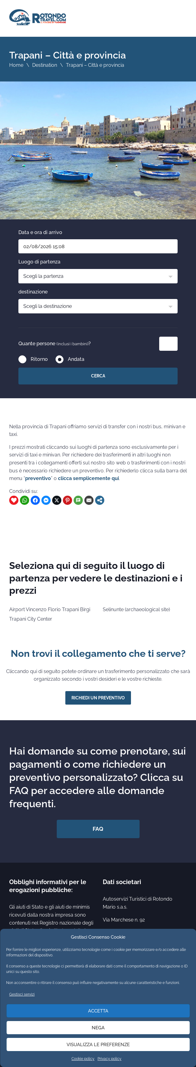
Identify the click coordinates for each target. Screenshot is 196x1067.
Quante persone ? (54, 343)
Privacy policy (109, 1059)
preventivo (38, 478)
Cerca (98, 375)
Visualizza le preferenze (98, 1044)
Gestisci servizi (22, 994)
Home (16, 65)
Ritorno (39, 359)
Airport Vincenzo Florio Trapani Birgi (49, 609)
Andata (76, 359)
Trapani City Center (30, 619)
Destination (44, 65)
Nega (98, 1028)
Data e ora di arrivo (40, 232)
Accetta (98, 1011)
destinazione (33, 292)
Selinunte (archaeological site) (136, 609)
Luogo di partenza (39, 262)
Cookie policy (82, 1059)
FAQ (98, 829)
